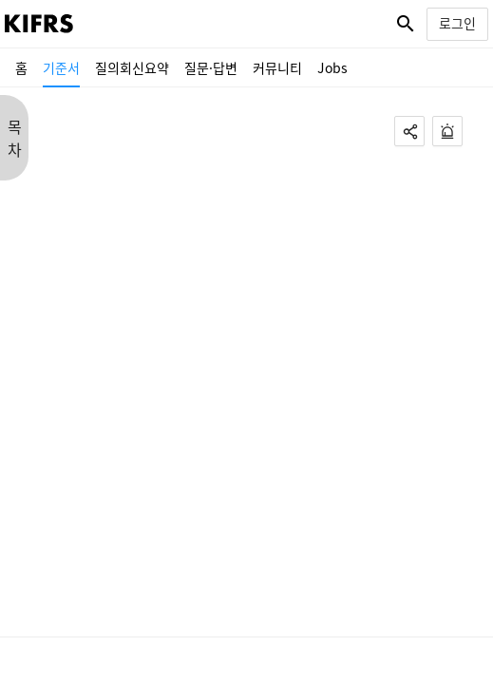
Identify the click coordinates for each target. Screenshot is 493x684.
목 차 (15, 138)
